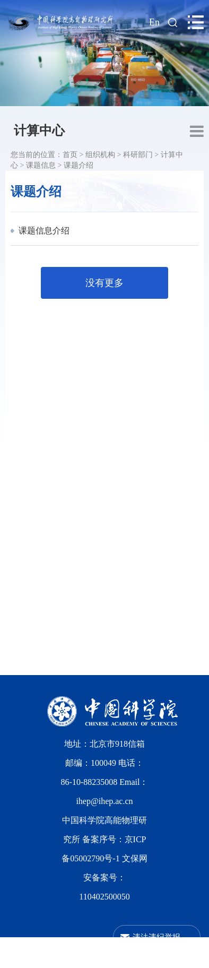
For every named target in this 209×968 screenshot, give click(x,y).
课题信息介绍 (42, 230)
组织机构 (100, 155)
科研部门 (138, 155)
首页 (70, 155)
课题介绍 (78, 165)
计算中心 (39, 130)
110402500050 (104, 896)
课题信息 (41, 165)
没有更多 (104, 283)
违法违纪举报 (156, 936)
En (154, 22)
